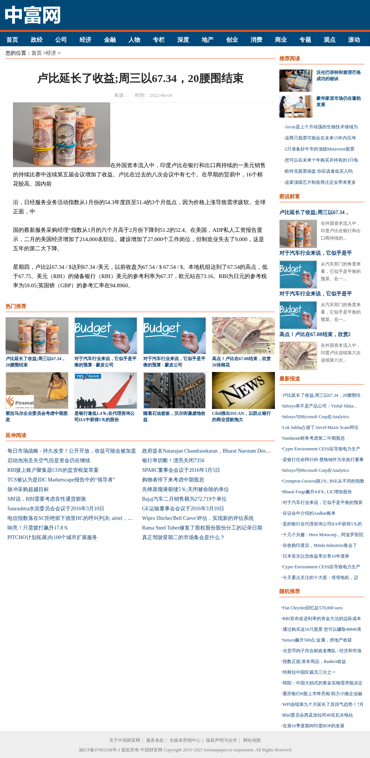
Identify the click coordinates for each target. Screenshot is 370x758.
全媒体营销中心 (185, 740)
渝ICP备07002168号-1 (100, 749)
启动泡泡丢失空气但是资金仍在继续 (48, 460)
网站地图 (252, 740)
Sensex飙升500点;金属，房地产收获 (317, 640)
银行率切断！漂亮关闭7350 (173, 460)
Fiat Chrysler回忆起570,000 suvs (313, 607)
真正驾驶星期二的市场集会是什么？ (183, 537)
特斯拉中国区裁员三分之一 (309, 672)
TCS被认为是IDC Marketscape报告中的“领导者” (61, 480)
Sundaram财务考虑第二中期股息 (314, 438)
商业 (281, 40)
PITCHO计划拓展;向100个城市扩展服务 (52, 537)
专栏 (159, 40)
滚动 (354, 40)
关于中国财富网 (124, 740)
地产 (207, 40)
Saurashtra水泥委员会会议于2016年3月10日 (55, 508)
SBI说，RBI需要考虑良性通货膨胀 (46, 499)
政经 (37, 40)
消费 (256, 40)
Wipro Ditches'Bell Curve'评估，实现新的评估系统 (198, 518)
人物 (134, 40)
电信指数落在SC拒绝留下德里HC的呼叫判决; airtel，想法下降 (77, 518)
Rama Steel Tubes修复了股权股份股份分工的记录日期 (202, 528)
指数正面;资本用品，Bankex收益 (314, 661)
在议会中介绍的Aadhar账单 (309, 513)
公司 (61, 40)
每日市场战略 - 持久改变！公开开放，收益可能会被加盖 (71, 451)
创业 (232, 40)
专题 (305, 40)
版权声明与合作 (221, 740)
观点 (330, 40)
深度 (183, 40)
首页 (12, 40)
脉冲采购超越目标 (28, 489)
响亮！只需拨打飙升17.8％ (37, 528)
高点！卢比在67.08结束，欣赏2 (315, 334)
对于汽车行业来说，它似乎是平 (315, 253)
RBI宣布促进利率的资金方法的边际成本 (322, 618)
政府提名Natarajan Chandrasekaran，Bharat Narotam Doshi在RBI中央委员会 (225, 451)
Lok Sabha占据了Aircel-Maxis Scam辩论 (321, 427)
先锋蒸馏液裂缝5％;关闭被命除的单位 (185, 489)
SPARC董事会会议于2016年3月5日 (181, 470)
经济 (85, 40)
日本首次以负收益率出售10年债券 (316, 556)
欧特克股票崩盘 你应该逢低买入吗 (319, 171)
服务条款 (155, 740)
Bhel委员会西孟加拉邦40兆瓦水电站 (318, 715)
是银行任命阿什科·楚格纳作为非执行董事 (323, 459)
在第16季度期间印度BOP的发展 (313, 725)
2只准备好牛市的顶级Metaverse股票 (319, 149)
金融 (110, 40)
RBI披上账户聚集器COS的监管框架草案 (53, 470)
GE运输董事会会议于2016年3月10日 (183, 508)
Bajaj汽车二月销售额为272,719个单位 (184, 499)
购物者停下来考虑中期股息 (173, 480)
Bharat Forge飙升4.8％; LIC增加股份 (317, 491)
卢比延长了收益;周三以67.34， (314, 212)
